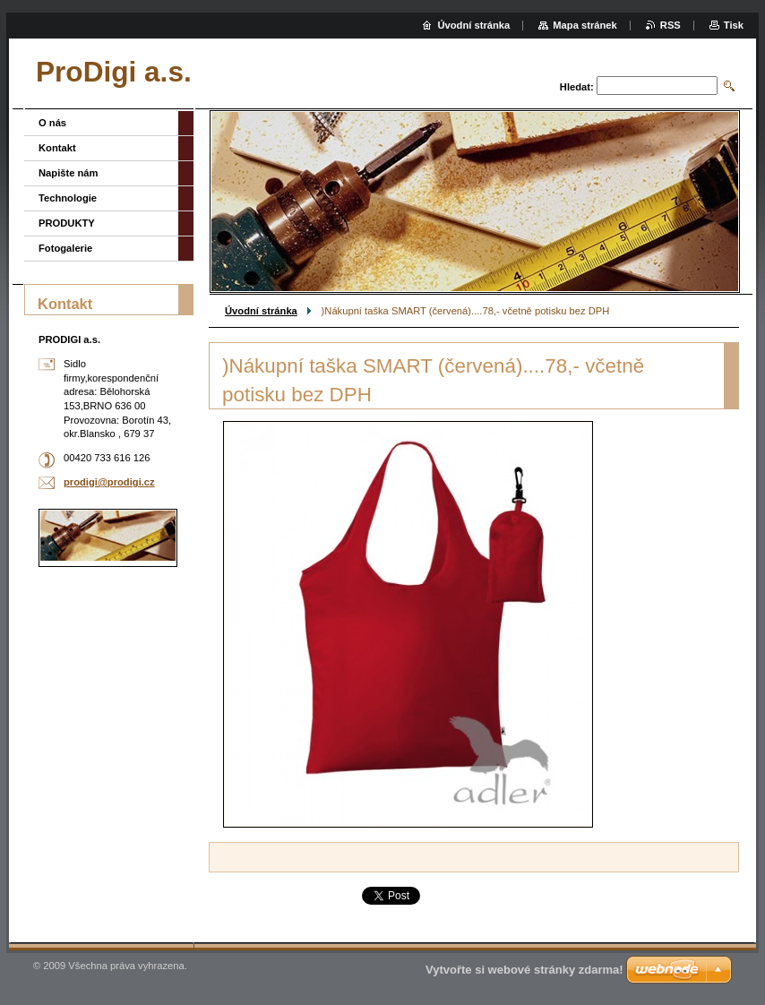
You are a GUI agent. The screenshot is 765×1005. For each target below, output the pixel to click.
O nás (52, 122)
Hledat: (577, 87)
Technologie (68, 198)
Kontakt (57, 147)
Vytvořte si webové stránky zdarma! (524, 969)
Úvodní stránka (261, 310)
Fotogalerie (65, 248)
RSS (670, 25)
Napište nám (69, 173)
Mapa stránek (585, 25)
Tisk (734, 25)
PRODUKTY (67, 223)
